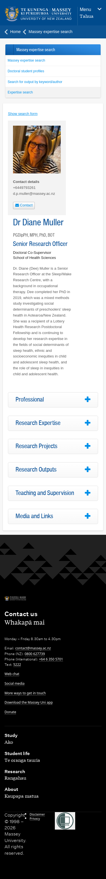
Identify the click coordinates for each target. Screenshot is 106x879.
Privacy (35, 818)
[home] (38, 14)
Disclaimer (37, 814)
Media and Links (34, 516)
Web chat (12, 673)
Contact (24, 205)
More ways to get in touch (25, 693)
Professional (30, 399)
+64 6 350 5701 (51, 659)
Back (9, 49)
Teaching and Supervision (45, 493)
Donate (10, 712)
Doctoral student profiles (26, 71)
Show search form (23, 114)
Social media (15, 683)
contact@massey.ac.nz (33, 648)
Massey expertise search (26, 60)
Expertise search (20, 92)
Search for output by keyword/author (35, 82)
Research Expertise (38, 423)
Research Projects (36, 446)
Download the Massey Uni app (29, 702)
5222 (17, 664)
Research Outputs (36, 469)
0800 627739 (35, 653)
